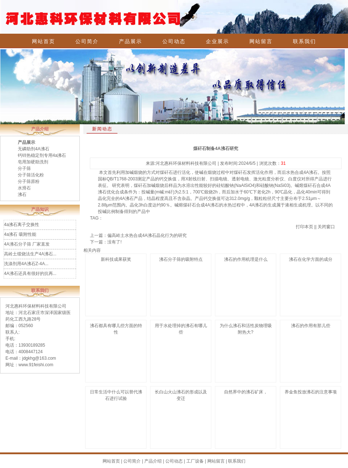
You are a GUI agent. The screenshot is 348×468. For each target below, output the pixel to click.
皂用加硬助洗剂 (33, 161)
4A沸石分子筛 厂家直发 (27, 244)
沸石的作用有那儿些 (310, 325)
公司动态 (174, 41)
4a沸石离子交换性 (21, 224)
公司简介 (87, 41)
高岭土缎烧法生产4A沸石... (30, 253)
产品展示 (130, 41)
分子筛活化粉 (31, 174)
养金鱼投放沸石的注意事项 (311, 391)
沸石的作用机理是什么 (246, 259)
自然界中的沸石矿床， (246, 391)
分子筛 (24, 168)
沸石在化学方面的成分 (310, 259)
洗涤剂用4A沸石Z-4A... (26, 263)
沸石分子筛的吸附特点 (181, 259)
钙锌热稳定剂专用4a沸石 (42, 155)
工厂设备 (195, 461)
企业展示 (217, 41)
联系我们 (304, 41)
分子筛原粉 (29, 181)
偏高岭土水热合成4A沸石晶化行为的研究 (147, 235)
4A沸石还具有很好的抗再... (30, 273)
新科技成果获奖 (116, 259)
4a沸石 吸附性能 (20, 234)
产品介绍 (153, 461)
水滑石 (24, 188)
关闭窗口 (326, 226)
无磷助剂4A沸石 (33, 148)
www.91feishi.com (35, 364)
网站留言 (261, 41)
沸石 (22, 194)
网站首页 (43, 41)
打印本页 (304, 226)
